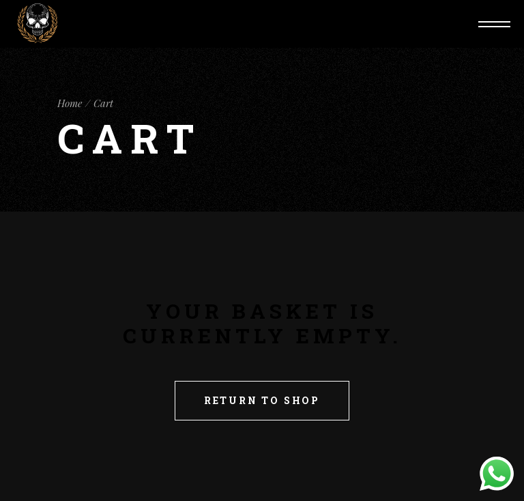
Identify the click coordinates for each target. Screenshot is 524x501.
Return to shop (262, 400)
